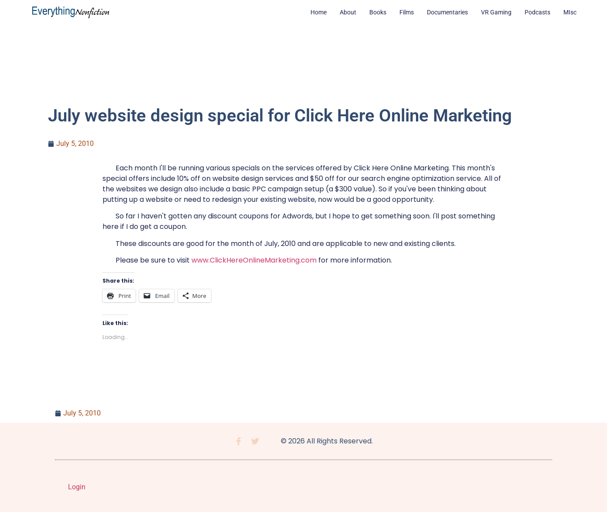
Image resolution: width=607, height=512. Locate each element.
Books (377, 12)
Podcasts (537, 12)
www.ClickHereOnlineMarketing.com (254, 260)
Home (318, 12)
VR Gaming (496, 12)
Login (76, 487)
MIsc (569, 12)
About (348, 12)
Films (406, 12)
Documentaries (447, 12)
